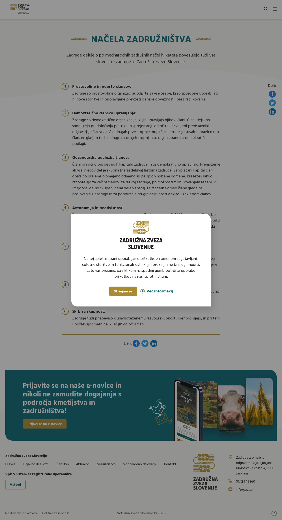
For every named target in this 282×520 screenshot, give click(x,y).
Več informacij (156, 291)
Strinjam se (123, 291)
